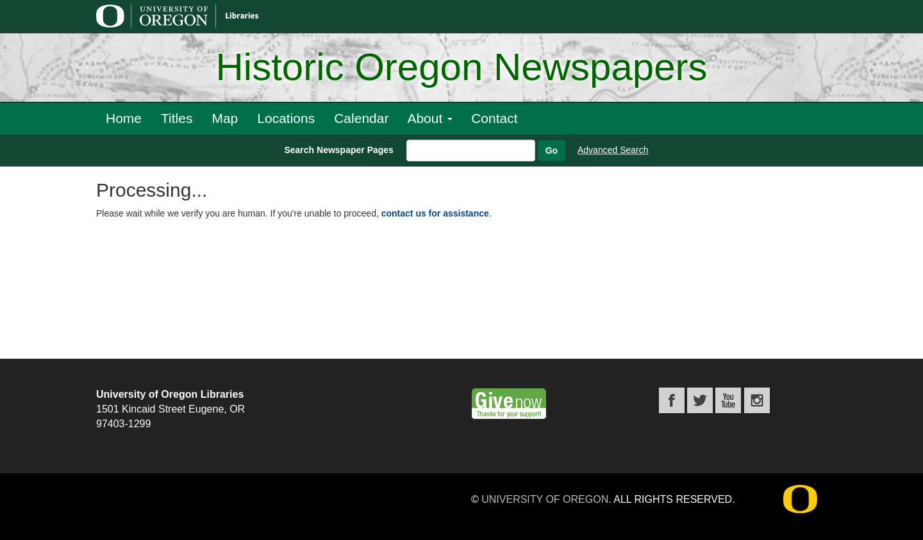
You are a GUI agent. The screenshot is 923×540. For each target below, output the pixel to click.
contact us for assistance (435, 213)
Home (124, 118)
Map (225, 118)
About (430, 118)
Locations (286, 118)
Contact (494, 118)
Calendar (361, 118)
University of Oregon (544, 499)
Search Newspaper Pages (338, 150)
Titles (176, 118)
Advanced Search (613, 150)
